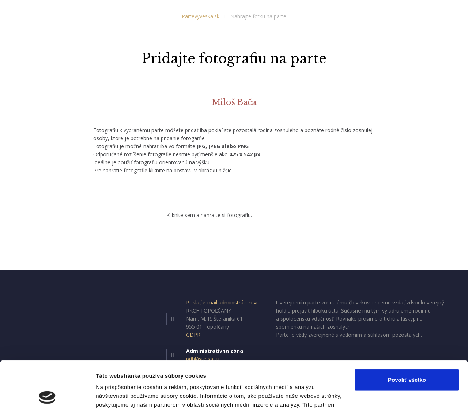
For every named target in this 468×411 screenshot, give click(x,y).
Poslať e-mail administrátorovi (221, 302)
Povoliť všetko (407, 334)
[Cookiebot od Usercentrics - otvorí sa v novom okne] (47, 396)
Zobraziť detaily (116, 396)
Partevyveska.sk (200, 16)
